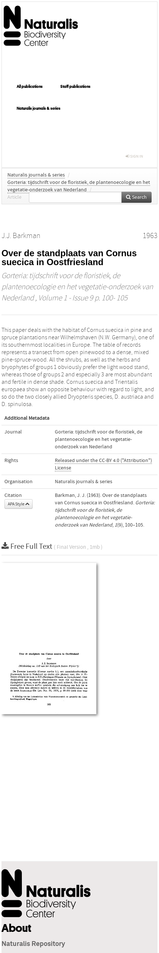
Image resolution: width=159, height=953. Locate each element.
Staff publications (75, 86)
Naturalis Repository (33, 944)
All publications (30, 86)
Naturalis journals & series (38, 108)
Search (136, 197)
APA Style (18, 504)
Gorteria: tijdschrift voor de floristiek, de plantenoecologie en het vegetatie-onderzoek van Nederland (77, 287)
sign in (134, 156)
